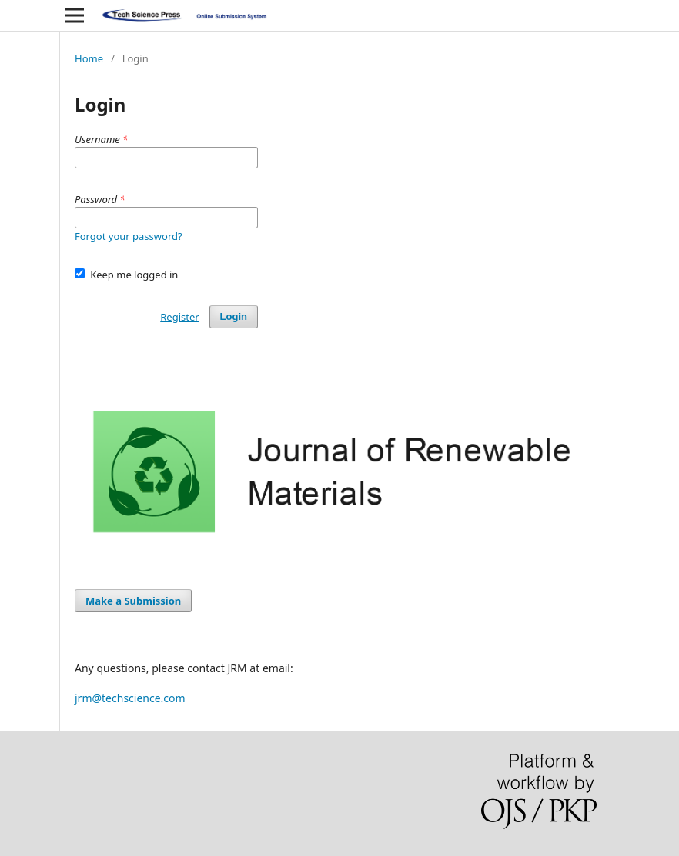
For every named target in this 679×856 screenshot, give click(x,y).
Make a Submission (133, 601)
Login (233, 316)
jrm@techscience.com (130, 698)
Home (89, 58)
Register (179, 317)
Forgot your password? (128, 236)
